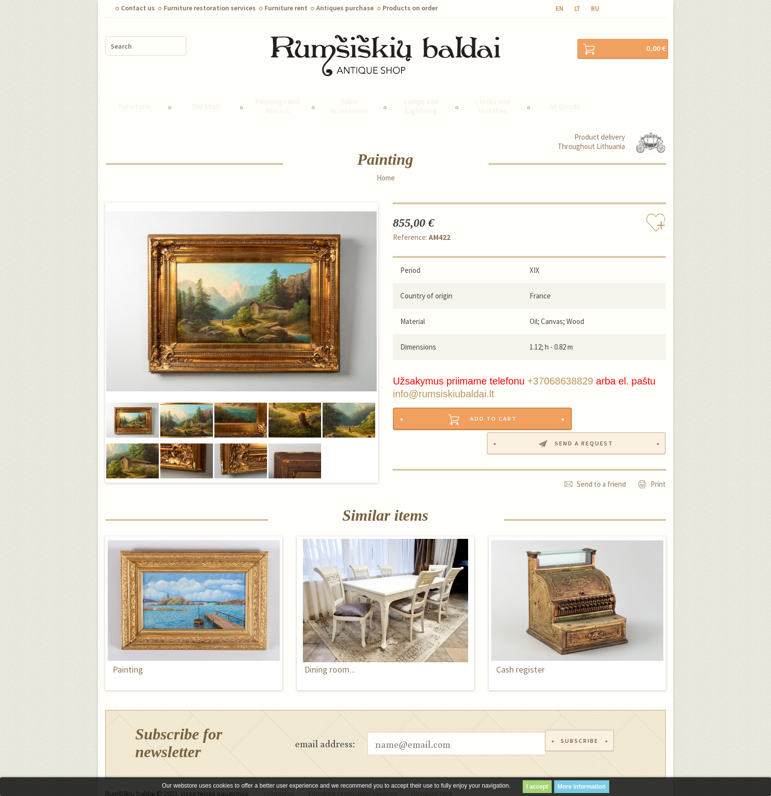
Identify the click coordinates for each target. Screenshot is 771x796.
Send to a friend (601, 447)
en (559, 8)
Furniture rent (286, 7)
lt (577, 8)
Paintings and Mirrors (277, 93)
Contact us (138, 7)
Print (658, 447)
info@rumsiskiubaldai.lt (443, 380)
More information (582, 786)
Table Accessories (349, 93)
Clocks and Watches (492, 93)
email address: (325, 730)
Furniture (134, 93)
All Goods (564, 93)
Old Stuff (205, 93)
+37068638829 (560, 367)
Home (386, 164)
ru (595, 8)
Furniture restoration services (210, 7)
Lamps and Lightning (421, 93)
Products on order (410, 7)
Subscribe (581, 730)
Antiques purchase (345, 7)
